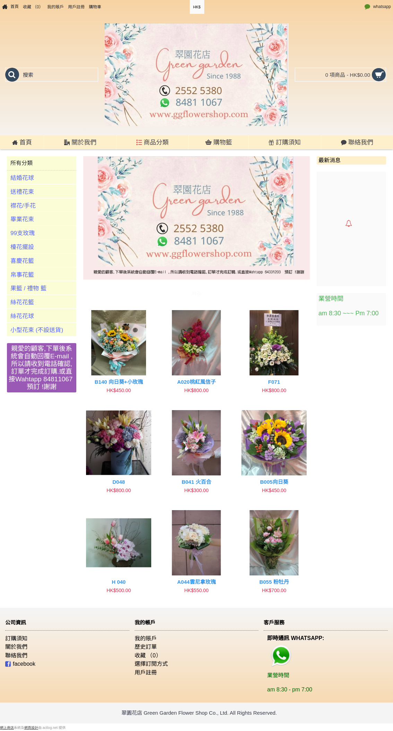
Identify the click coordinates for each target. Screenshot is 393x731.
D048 (118, 482)
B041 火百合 (196, 482)
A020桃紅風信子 (196, 382)
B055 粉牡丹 (274, 582)
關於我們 (16, 647)
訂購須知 (16, 638)
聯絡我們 (16, 655)
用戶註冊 (146, 672)
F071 (274, 382)
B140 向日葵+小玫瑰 (119, 382)
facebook (20, 664)
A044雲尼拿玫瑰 (196, 582)
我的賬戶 (146, 638)
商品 (197, 293)
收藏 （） (148, 655)
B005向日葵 (274, 482)
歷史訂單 (146, 647)
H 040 (119, 582)
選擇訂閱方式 (151, 664)
